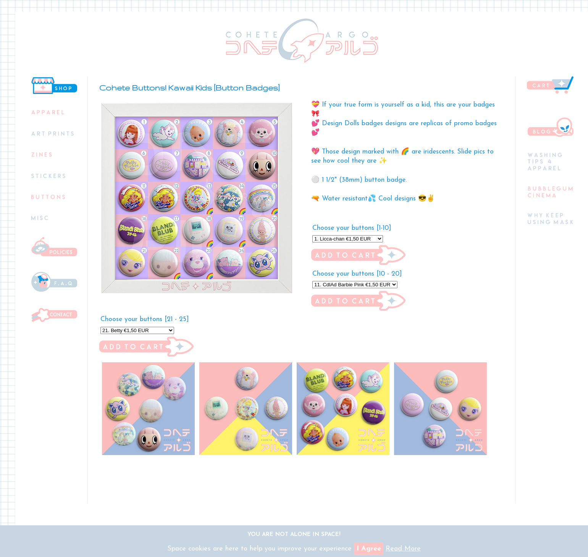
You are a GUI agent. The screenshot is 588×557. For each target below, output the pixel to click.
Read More (403, 548)
